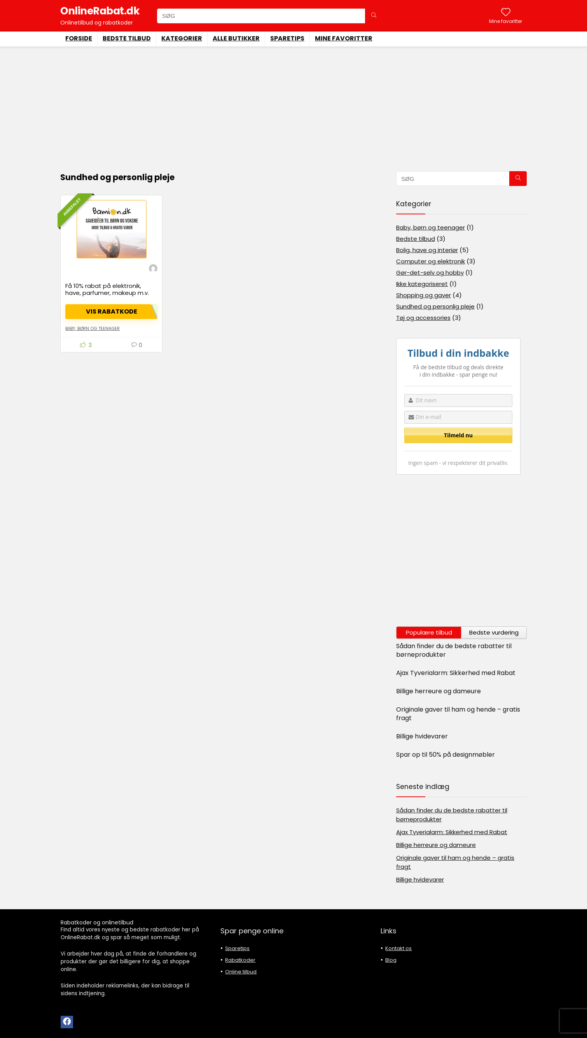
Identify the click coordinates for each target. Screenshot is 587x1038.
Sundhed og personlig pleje (435, 306)
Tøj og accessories (423, 318)
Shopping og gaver (423, 295)
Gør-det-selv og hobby (430, 272)
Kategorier (181, 38)
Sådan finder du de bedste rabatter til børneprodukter (454, 650)
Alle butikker (236, 38)
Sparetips (287, 38)
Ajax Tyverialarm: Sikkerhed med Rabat (455, 672)
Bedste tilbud (127, 38)
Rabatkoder (240, 960)
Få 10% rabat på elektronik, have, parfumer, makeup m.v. (107, 289)
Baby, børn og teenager (92, 328)
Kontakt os (398, 948)
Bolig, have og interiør (427, 250)
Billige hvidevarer (422, 736)
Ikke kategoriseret (422, 284)
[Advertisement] (293, 105)
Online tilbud (241, 971)
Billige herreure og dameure (438, 691)
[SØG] (374, 16)
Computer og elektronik (430, 261)
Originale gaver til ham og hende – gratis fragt (458, 713)
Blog (391, 960)
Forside (78, 38)
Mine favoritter (343, 38)
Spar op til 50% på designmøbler (445, 754)
